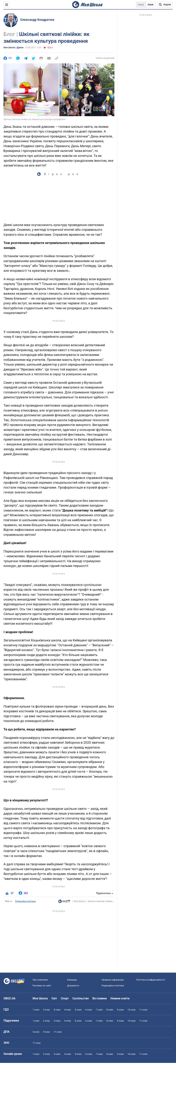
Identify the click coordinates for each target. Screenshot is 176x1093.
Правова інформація (113, 979)
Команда (72, 979)
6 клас (88, 1009)
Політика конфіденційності (150, 979)
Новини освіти (119, 998)
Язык (150, 5)
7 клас (99, 1009)
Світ (54, 998)
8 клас (109, 1009)
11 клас (143, 1009)
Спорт (65, 998)
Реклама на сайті (42, 985)
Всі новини (99, 998)
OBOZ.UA (9, 998)
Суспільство (81, 998)
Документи (73, 985)
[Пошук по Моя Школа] (164, 4)
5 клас (78, 1009)
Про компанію (40, 979)
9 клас (120, 1009)
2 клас (46, 1009)
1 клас (36, 1009)
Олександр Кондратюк (37, 19)
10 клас (132, 1009)
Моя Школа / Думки (13, 47)
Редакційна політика (25, 901)
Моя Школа (79, 901)
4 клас (67, 1009)
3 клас (57, 1009)
